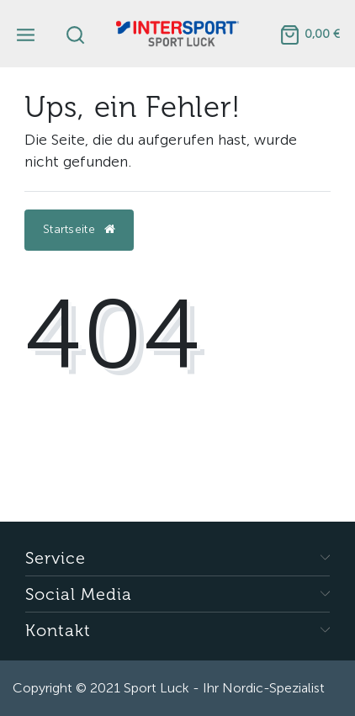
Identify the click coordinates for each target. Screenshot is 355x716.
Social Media (78, 593)
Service (55, 557)
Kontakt (58, 629)
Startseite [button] (79, 229)
